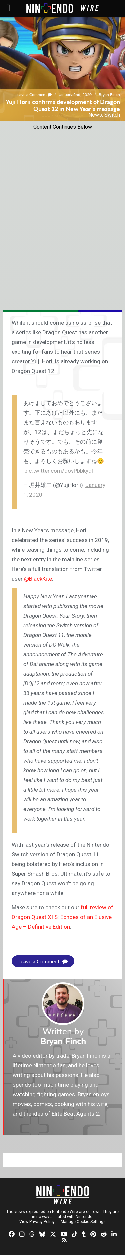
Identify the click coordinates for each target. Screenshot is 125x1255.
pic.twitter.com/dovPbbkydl (58, 470)
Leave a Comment (33, 94)
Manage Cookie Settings (83, 1221)
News (95, 115)
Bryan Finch (109, 94)
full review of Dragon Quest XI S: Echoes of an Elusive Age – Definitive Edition (62, 917)
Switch (112, 115)
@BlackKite (38, 578)
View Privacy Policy (37, 1221)
